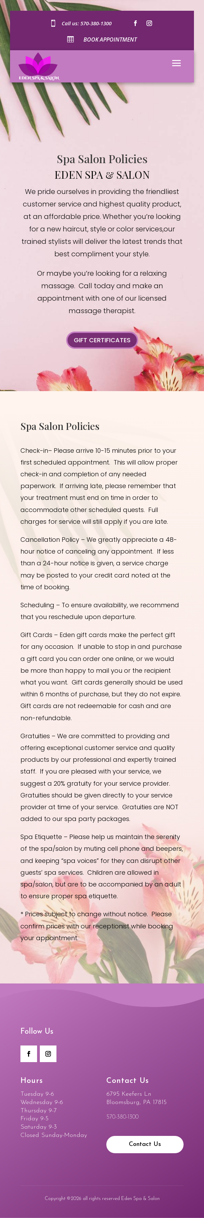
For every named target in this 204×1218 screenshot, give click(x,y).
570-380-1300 (96, 23)
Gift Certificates (102, 340)
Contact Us (145, 1144)
